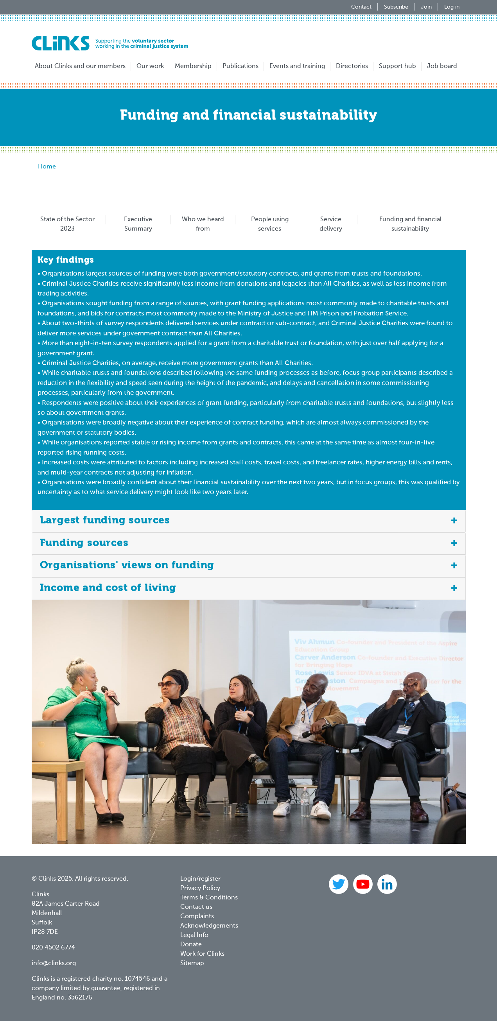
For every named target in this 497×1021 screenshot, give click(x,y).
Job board (442, 66)
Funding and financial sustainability (410, 224)
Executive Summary (138, 224)
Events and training (297, 66)
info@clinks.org (54, 963)
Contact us (196, 907)
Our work (150, 66)
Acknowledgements (209, 926)
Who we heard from (203, 224)
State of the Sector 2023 (67, 224)
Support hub (397, 66)
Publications (240, 66)
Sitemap (192, 963)
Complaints (197, 917)
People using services (270, 224)
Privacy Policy (200, 888)
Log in (451, 7)
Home (47, 167)
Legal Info (194, 935)
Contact (361, 7)
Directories (352, 66)
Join (426, 7)
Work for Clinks (202, 954)
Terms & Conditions (209, 898)
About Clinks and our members (80, 66)
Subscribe (396, 7)
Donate (191, 945)
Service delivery (330, 224)
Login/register (200, 879)
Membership (193, 66)
